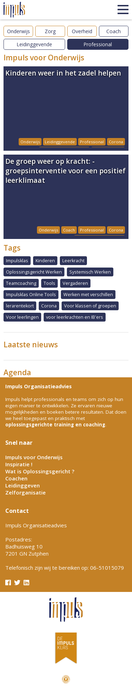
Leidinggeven (22, 485)
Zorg (50, 31)
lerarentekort (20, 306)
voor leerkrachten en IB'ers (74, 317)
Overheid (82, 31)
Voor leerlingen (22, 317)
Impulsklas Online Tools (31, 295)
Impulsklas (17, 261)
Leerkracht (73, 261)
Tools (49, 283)
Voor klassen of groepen (90, 306)
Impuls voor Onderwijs (34, 457)
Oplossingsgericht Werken (34, 272)
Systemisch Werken (90, 272)
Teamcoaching (21, 283)
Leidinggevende (34, 44)
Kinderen (45, 261)
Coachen (16, 478)
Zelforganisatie (25, 492)
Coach (113, 31)
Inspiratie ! (18, 464)
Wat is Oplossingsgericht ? (39, 471)
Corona (49, 306)
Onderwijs (18, 31)
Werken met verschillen (88, 295)
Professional (97, 44)
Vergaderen (75, 283)
